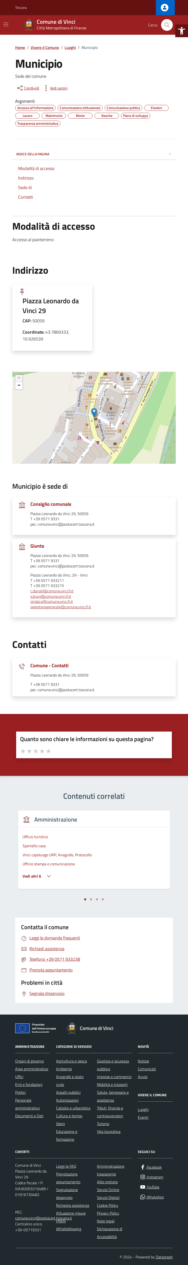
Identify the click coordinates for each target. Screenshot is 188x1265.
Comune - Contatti (49, 665)
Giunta (37, 546)
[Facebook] (151, 1167)
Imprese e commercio (114, 1077)
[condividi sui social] (27, 88)
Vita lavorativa (108, 1131)
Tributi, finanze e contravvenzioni (110, 1112)
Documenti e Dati (29, 1116)
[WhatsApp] (152, 1197)
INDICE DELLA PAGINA (94, 154)
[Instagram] (151, 1177)
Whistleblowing (68, 1229)
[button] (181, 30)
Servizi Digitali (108, 1197)
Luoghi (143, 1109)
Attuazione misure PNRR (71, 1217)
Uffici (19, 1077)
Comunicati (147, 1069)
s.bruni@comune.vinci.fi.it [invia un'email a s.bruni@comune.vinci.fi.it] (50, 596)
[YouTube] (149, 1187)
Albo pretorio (107, 1182)
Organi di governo (29, 1061)
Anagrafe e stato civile (69, 1080)
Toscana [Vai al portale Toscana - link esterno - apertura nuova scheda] (21, 7)
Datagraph (164, 1257)
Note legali (106, 1221)
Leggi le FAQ (66, 1166)
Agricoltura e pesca (71, 1061)
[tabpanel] (94, 853)
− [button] (19, 385)
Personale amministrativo (27, 1104)
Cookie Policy (107, 1205)
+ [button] (19, 378)
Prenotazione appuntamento (68, 1178)
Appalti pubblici (68, 1092)
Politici (20, 1092)
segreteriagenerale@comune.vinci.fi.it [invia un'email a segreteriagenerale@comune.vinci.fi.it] (60, 607)
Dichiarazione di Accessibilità (109, 1233)
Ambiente (64, 1069)
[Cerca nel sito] (167, 25)
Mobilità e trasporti (112, 1084)
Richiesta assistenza (72, 1205)
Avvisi (142, 1077)
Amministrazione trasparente (110, 1170)
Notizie (143, 1061)
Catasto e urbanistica (73, 1108)
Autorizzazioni (67, 1100)
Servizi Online (108, 1190)
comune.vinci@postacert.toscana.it (43, 1218)
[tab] (85, 899)
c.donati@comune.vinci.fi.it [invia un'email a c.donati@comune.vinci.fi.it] (51, 591)
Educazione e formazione (66, 1135)
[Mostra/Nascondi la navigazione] (6, 24)
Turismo (103, 1124)
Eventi (143, 1117)
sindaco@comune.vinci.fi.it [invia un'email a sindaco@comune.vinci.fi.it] (51, 601)
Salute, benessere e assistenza (113, 1096)
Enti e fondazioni (28, 1084)
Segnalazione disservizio (67, 1193)
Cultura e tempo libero (69, 1120)
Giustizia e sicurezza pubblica (113, 1065)
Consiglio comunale (50, 504)
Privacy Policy (108, 1213)
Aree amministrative (31, 1069)
